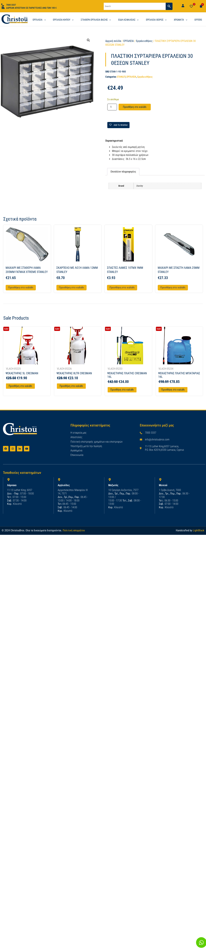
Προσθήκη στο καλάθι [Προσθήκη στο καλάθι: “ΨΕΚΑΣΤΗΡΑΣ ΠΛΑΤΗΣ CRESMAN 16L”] (122, 389)
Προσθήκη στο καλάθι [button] (20, 287)
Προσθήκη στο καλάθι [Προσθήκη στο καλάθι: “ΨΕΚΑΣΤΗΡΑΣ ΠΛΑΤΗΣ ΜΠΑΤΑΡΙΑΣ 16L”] (173, 389)
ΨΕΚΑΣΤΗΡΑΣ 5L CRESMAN (22, 373)
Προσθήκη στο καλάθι (134, 107)
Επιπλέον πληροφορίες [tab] (123, 171)
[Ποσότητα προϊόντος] (112, 107)
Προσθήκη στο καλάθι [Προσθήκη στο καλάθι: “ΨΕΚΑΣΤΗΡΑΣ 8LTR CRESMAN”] (71, 386)
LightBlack (198, 530)
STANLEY (121, 76)
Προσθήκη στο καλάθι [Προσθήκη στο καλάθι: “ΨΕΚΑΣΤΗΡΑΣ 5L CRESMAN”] (20, 386)
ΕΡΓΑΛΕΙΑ (128, 41)
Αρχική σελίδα (113, 41)
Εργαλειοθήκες (144, 41)
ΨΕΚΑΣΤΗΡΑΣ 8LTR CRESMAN (74, 373)
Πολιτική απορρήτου (74, 530)
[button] (88, 40)
